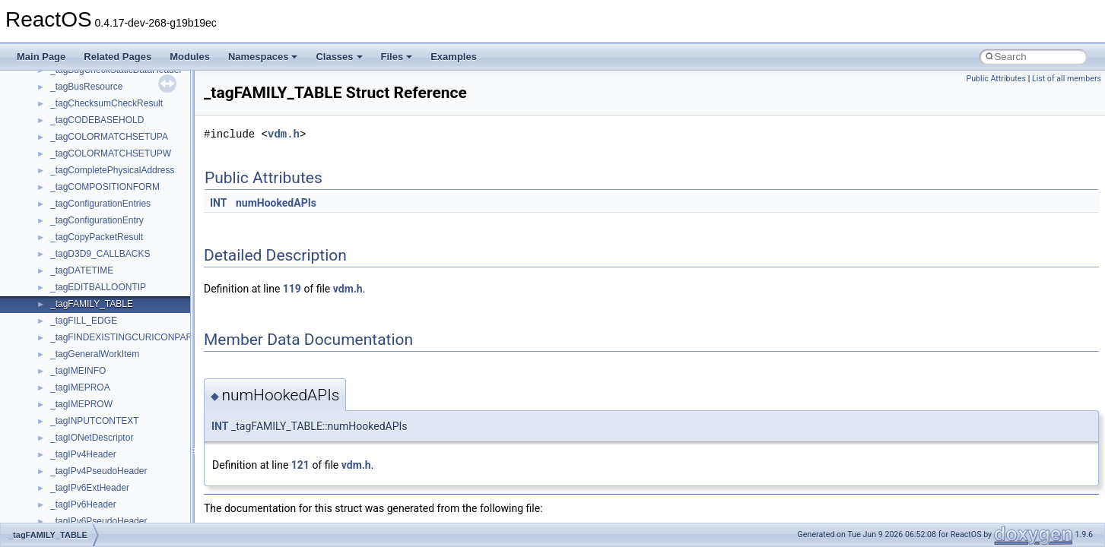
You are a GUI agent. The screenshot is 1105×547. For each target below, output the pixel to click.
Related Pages (117, 56)
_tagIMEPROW (81, 404)
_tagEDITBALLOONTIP (98, 287)
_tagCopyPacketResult (96, 237)
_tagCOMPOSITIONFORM (105, 187)
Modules (190, 56)
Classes (339, 56)
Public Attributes (996, 79)
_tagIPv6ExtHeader (89, 487)
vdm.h (284, 134)
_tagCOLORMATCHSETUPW (110, 153)
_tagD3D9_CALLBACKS (100, 253)
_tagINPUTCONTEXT (94, 421)
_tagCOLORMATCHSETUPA (109, 136)
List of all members (1066, 79)
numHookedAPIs (276, 203)
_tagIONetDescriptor (91, 437)
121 (300, 465)
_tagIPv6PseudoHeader (98, 521)
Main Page (41, 56)
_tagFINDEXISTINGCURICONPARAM (128, 337)
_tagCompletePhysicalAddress (112, 170)
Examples (453, 56)
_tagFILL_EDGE (83, 320)
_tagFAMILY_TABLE (91, 304)
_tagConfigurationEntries (100, 203)
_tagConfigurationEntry (97, 220)
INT (218, 203)
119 (292, 289)
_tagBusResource (86, 86)
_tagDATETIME (81, 270)
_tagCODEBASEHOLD (97, 120)
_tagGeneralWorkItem (94, 354)
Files (397, 56)
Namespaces (263, 56)
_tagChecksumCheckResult (106, 103)
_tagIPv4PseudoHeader (98, 471)
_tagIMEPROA (80, 387)
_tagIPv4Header (83, 454)
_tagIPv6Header (83, 504)
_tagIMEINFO (78, 370)
